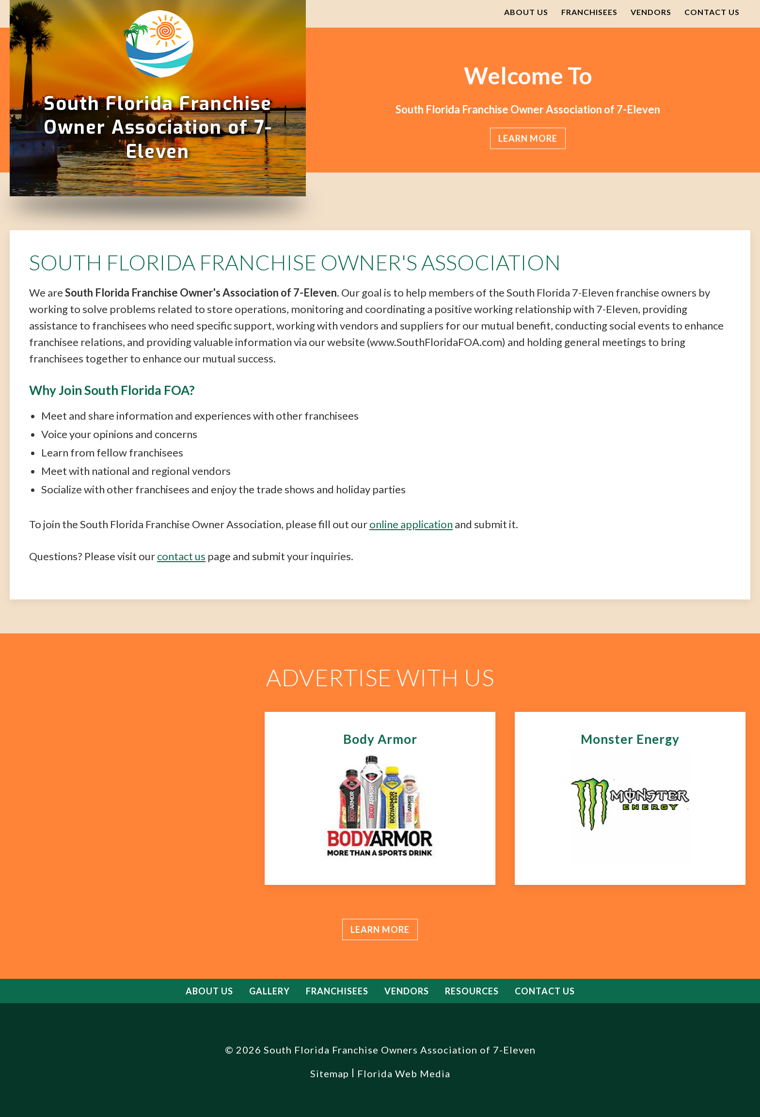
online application (411, 524)
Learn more (380, 929)
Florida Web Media (403, 1073)
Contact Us (712, 11)
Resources (472, 991)
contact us (181, 556)
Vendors (651, 11)
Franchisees (589, 11)
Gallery (269, 991)
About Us (526, 11)
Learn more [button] (528, 138)
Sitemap (329, 1073)
